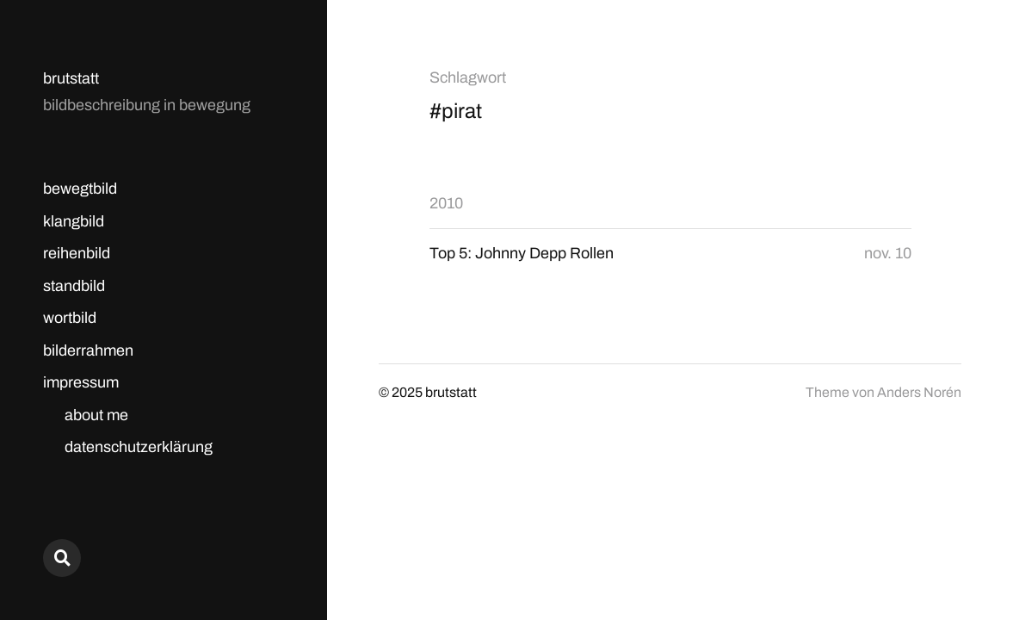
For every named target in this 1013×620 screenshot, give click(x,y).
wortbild (69, 317)
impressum (81, 382)
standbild (74, 285)
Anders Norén (919, 392)
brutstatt (71, 78)
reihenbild (76, 253)
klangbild (73, 221)
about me (96, 415)
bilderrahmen (88, 350)
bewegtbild (80, 188)
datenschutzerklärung (139, 447)
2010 (446, 203)
